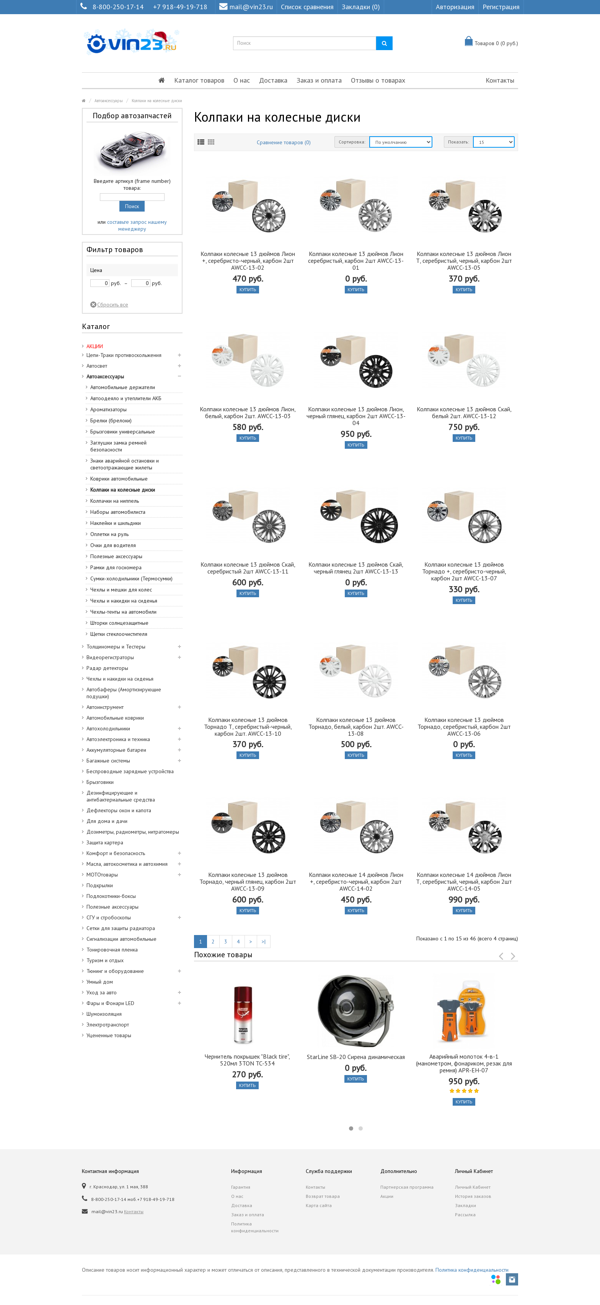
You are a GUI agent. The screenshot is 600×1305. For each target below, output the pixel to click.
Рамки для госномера (116, 567)
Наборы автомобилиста (117, 511)
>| (264, 941)
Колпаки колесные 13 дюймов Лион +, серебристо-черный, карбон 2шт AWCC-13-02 (248, 260)
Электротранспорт (107, 1024)
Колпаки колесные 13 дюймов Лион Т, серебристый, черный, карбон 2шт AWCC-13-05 (464, 260)
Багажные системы (108, 760)
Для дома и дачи (106, 821)
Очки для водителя (113, 545)
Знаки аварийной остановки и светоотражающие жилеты (124, 464)
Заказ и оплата (319, 80)
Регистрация (501, 6)
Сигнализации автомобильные (121, 938)
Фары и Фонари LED (110, 1003)
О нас (241, 80)
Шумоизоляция (104, 1013)
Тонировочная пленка (112, 949)
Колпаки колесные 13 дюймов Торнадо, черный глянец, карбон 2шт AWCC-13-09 (247, 881)
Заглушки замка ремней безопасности (118, 446)
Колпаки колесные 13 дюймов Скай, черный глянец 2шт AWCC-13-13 (355, 568)
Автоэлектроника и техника (118, 739)
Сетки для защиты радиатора (120, 928)
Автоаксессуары (109, 100)
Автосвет (96, 365)
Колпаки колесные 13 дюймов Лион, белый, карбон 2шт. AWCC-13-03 (248, 412)
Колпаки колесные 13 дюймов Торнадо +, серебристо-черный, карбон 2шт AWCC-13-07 (464, 571)
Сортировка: (352, 142)
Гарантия (240, 1187)
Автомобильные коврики (115, 717)
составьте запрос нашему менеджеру (137, 225)
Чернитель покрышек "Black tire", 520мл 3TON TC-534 (247, 1060)
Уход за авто (101, 992)
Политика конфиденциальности (255, 1227)
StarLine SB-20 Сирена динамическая (356, 1056)
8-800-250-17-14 (118, 6)
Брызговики (100, 782)
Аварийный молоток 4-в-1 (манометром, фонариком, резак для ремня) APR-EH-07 (464, 1063)
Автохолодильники (108, 728)
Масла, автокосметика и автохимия (127, 863)
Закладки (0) (361, 6)
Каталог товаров (199, 80)
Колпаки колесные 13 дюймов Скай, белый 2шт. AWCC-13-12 (464, 412)
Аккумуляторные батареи (116, 749)
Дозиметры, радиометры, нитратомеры (132, 831)
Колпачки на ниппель (114, 500)
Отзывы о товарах (378, 80)
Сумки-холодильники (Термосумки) (131, 578)
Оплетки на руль (109, 534)
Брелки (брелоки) (111, 420)
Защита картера (104, 842)
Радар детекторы (107, 668)
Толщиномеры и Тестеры (115, 646)
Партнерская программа (407, 1187)
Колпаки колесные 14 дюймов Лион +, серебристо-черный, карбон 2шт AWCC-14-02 (356, 881)
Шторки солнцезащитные (119, 622)
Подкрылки (99, 885)
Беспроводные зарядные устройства (130, 771)
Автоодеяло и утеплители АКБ (125, 398)
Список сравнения (307, 6)
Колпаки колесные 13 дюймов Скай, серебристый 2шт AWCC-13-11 (248, 568)
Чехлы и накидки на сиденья (123, 600)
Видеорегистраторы (110, 657)
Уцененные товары (108, 1035)
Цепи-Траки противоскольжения (123, 355)
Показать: (458, 142)
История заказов (473, 1196)
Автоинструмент (105, 707)
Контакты (500, 80)
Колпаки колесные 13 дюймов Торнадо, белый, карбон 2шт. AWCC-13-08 (356, 726)
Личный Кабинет (473, 1187)
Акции (386, 1196)
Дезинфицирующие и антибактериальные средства (120, 796)
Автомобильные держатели (122, 387)
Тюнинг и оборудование (115, 971)
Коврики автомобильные (119, 478)
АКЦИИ (94, 346)
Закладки (465, 1205)
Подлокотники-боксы (111, 896)
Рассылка (465, 1214)
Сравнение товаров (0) (284, 142)
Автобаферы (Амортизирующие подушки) (123, 693)
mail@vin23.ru (246, 6)
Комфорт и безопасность (115, 853)
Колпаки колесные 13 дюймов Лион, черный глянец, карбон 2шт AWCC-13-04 (356, 416)
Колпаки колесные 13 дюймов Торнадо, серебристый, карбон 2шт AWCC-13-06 (464, 726)
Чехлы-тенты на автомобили (123, 611)
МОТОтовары (102, 874)
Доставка (273, 80)
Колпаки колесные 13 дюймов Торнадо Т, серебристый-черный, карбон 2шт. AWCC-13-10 (248, 726)
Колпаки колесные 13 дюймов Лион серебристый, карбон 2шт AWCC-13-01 (356, 260)
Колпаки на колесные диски (157, 100)
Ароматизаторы (108, 409)
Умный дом (99, 981)
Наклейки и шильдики (115, 523)
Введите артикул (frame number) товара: (132, 184)
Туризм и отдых (105, 960)
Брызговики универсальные (122, 431)
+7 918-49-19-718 (180, 6)
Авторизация (455, 6)
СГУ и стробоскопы (108, 917)
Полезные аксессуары (116, 556)
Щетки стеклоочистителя (118, 634)
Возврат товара (323, 1196)
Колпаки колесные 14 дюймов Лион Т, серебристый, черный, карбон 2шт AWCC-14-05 (464, 881)
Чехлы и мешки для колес (121, 589)
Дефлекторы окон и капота (118, 810)
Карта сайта (319, 1205)
